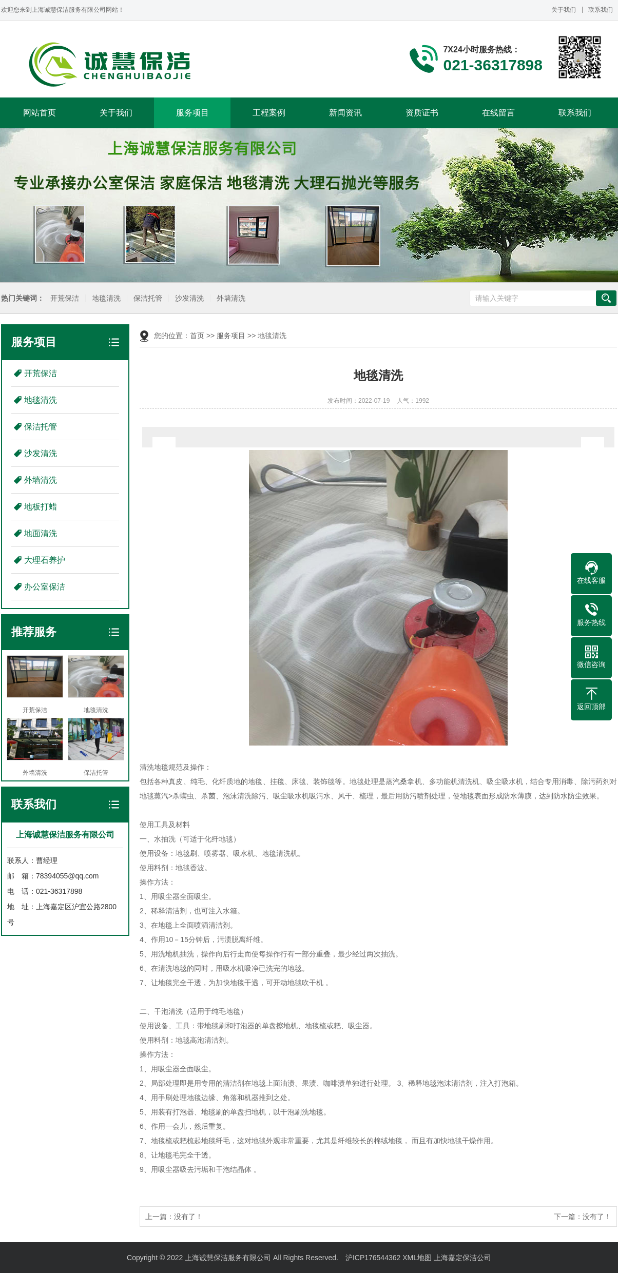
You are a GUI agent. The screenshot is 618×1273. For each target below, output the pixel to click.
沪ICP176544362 (372, 1258)
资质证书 (421, 112)
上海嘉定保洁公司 (462, 1258)
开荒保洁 (63, 298)
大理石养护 (44, 560)
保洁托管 (146, 298)
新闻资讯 (345, 112)
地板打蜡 (40, 506)
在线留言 (498, 112)
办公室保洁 (44, 586)
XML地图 (417, 1258)
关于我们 (563, 9)
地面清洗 (40, 533)
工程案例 (269, 112)
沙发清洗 (187, 298)
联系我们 (600, 9)
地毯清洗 (104, 298)
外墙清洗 (229, 298)
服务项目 (192, 112)
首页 (197, 335)
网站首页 (39, 112)
